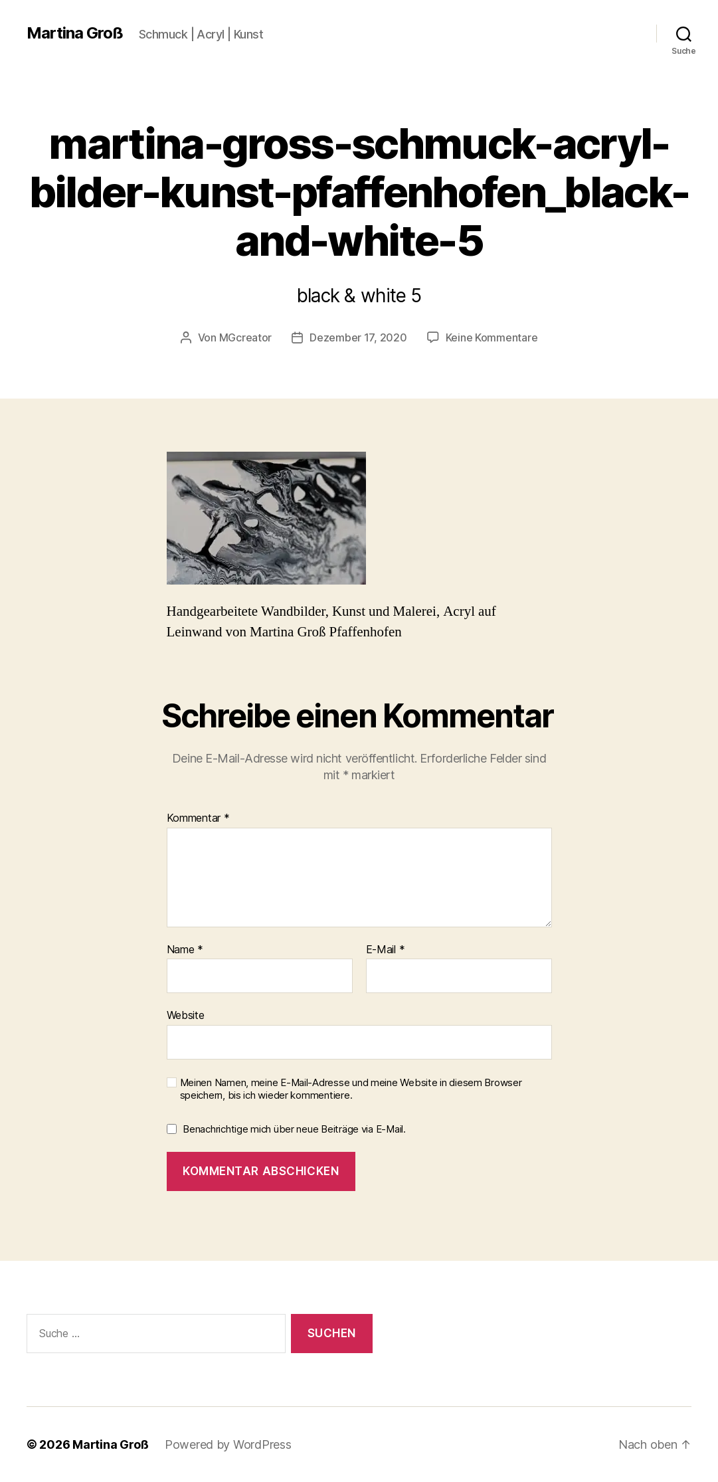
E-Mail (385, 950)
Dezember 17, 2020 (358, 337)
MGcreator (245, 337)
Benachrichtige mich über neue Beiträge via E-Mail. (294, 1129)
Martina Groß (75, 33)
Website (186, 1015)
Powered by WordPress (228, 1444)
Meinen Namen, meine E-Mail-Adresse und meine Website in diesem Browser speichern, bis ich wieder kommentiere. (351, 1089)
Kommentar (198, 818)
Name (185, 950)
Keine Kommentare (492, 337)
